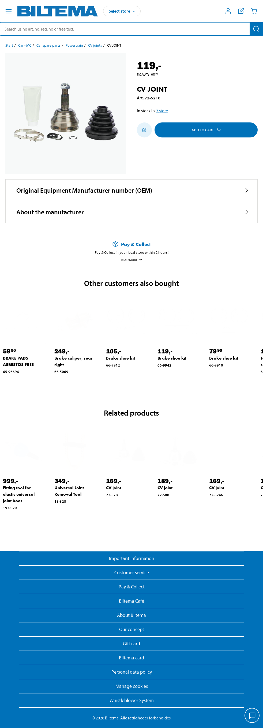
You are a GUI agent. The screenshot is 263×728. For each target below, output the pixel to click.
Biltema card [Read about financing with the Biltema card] (131, 658)
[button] (131, 190)
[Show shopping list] (241, 11)
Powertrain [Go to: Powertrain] (74, 45)
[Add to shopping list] (144, 129)
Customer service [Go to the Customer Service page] (131, 572)
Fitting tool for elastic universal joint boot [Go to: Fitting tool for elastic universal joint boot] (19, 494)
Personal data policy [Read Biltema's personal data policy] (131, 672)
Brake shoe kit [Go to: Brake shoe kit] (120, 358)
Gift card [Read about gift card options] (131, 643)
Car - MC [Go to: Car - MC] (24, 45)
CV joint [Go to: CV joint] (113, 488)
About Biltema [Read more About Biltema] (131, 615)
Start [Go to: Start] (9, 45)
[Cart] (253, 11)
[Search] (256, 29)
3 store (162, 110)
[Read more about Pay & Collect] (131, 244)
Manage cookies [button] (131, 686)
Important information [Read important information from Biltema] (131, 558)
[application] (252, 716)
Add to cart (206, 130)
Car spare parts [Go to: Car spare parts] (48, 45)
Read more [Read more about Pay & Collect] (131, 259)
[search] (131, 29)
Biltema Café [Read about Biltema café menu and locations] (131, 601)
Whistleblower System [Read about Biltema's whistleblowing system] (132, 700)
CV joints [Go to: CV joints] (95, 45)
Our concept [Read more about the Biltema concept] (131, 629)
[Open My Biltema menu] (228, 11)
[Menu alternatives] (8, 11)
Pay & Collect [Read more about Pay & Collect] (132, 587)
